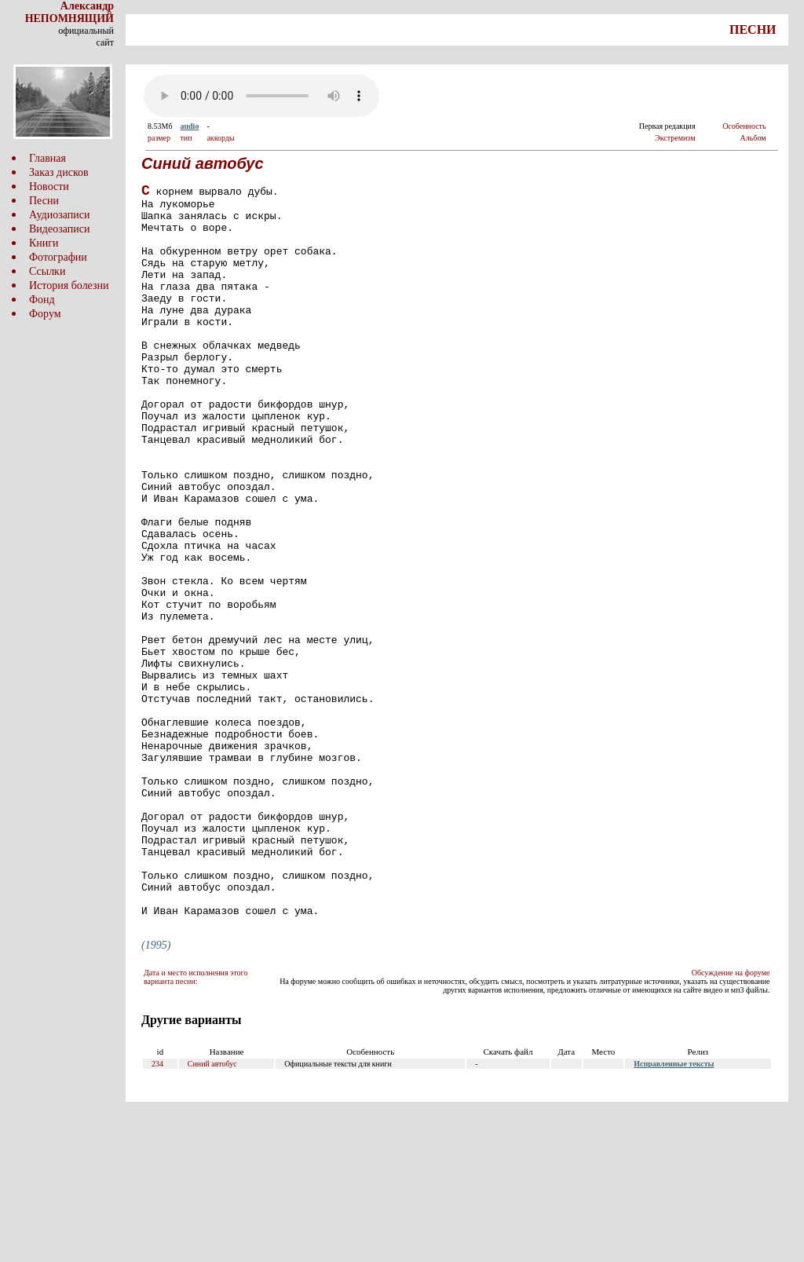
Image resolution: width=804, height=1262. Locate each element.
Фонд (42, 299)
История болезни (69, 285)
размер (159, 138)
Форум (45, 314)
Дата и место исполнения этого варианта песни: (195, 1123)
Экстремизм (675, 138)
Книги (44, 243)
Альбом (753, 138)
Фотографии (58, 257)
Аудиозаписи (59, 215)
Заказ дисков (59, 172)
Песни (44, 201)
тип (186, 138)
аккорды (220, 138)
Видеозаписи (59, 229)
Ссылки (47, 271)
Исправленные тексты (674, 1209)
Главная (47, 158)
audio (189, 126)
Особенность (744, 126)
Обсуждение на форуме (731, 1118)
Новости (49, 186)
